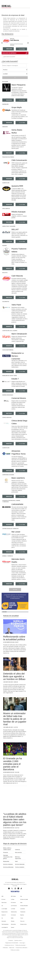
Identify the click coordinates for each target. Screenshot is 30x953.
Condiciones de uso (9, 945)
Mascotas (5, 272)
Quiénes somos (18, 940)
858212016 (8, 49)
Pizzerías (4, 245)
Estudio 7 (15, 379)
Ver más (15, 589)
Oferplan (12, 921)
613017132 (8, 241)
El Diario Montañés (24, 905)
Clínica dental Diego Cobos (19, 422)
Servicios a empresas (8, 864)
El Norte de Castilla (24, 899)
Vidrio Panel (16, 305)
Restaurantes (6, 861)
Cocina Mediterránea (7, 350)
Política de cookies (15, 950)
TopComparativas (5, 924)
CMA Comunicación (19, 160)
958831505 (8, 583)
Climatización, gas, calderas (9, 330)
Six (2, 918)
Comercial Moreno (19, 398)
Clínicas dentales (7, 417)
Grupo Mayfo (17, 107)
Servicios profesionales (8, 867)
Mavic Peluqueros (19, 85)
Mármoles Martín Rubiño (18, 560)
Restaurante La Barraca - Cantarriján (18, 355)
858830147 (8, 268)
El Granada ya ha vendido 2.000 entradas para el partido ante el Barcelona (12, 764)
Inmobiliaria (5, 104)
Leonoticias (22, 908)
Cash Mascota (17, 276)
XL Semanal (13, 914)
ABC (2, 896)
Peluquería (5, 81)
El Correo (3, 899)
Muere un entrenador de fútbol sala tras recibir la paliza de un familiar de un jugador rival (14, 719)
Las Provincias (14, 905)
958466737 (8, 346)
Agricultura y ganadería (8, 226)
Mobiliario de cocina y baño (9, 375)
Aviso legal (22, 942)
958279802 (8, 222)
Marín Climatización (19, 334)
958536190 (8, 122)
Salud (16, 861)
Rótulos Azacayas (19, 212)
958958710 (8, 326)
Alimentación (5, 182)
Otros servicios (18, 852)
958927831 (8, 443)
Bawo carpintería (18, 478)
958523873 (8, 552)
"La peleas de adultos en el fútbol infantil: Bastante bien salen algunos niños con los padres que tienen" (14, 819)
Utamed (12, 927)
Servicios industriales (19, 864)
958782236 (8, 470)
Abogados (5, 126)
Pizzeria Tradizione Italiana (19, 250)
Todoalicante (22, 911)
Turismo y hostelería (19, 867)
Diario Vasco (4, 902)
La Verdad (13, 908)
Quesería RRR (17, 186)
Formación (5, 852)
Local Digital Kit (5, 927)
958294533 (8, 100)
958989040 (8, 391)
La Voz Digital (4, 908)
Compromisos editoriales (21, 947)
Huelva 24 (4, 914)
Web (21, 100)
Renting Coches (23, 924)
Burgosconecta (4, 911)
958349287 (8, 371)
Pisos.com (22, 921)
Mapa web (11, 947)
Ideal (21, 902)
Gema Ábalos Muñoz (17, 131)
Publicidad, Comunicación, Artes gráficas (7, 857)
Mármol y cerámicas (7, 556)
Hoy (21, 896)
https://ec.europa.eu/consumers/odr (15, 937)
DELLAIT (15, 229)
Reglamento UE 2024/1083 (11, 942)
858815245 (8, 496)
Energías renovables (7, 395)
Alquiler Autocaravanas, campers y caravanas (11, 501)
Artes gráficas (6, 208)
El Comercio (13, 902)
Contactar (10, 940)
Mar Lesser (16, 532)
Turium (21, 918)
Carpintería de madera (8, 474)
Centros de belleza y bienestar (10, 528)
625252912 (8, 524)
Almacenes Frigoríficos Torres (19, 452)
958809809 (8, 178)
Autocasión (4, 921)
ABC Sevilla (13, 896)
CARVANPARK (17, 504)
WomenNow (13, 924)
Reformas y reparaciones (18, 857)
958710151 (8, 413)
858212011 (8, 153)
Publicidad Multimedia (8, 157)
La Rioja (12, 899)
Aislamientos (5, 301)
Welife (12, 918)
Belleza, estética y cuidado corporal (7, 848)
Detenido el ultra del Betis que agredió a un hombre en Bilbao (14, 676)
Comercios (17, 849)
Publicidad (5, 947)
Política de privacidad (20, 945)
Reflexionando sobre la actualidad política (14, 638)
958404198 (8, 204)
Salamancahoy (14, 911)
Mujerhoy (22, 914)
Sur (2, 905)
